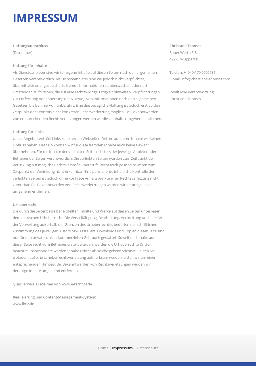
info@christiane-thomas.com (205, 78)
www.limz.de (23, 303)
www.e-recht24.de (77, 284)
